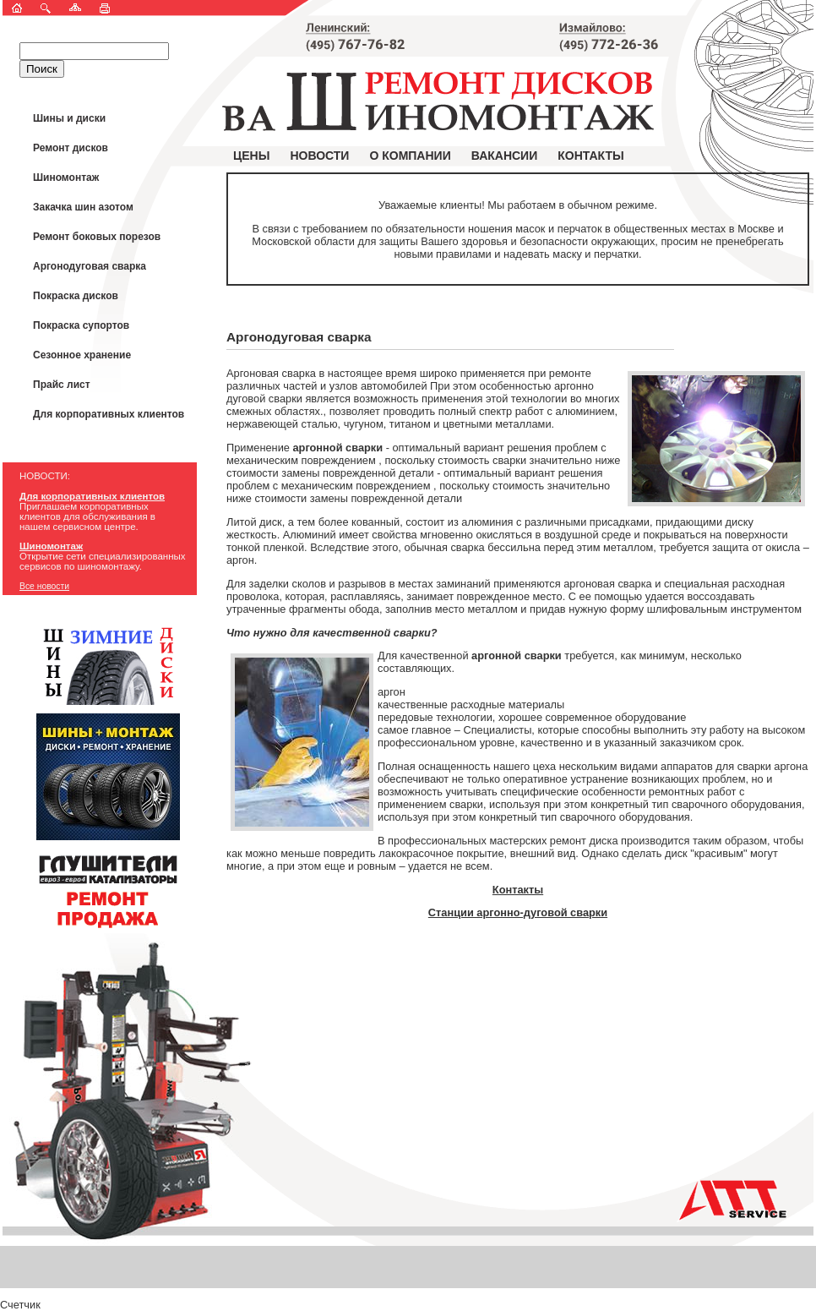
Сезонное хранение (82, 355)
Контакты (590, 155)
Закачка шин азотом (83, 207)
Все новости (44, 586)
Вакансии (504, 155)
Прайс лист (61, 385)
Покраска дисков (75, 296)
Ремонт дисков (70, 148)
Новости (319, 155)
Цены (251, 155)
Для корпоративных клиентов (108, 414)
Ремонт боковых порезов (96, 237)
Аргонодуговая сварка (89, 266)
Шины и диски (69, 118)
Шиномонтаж (66, 177)
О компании (409, 155)
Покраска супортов (81, 325)
